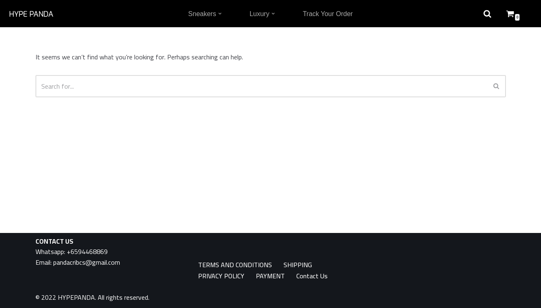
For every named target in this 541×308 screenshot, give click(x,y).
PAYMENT (270, 276)
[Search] (261, 86)
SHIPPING (297, 264)
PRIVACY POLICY (221, 276)
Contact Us (312, 276)
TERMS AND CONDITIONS (235, 264)
